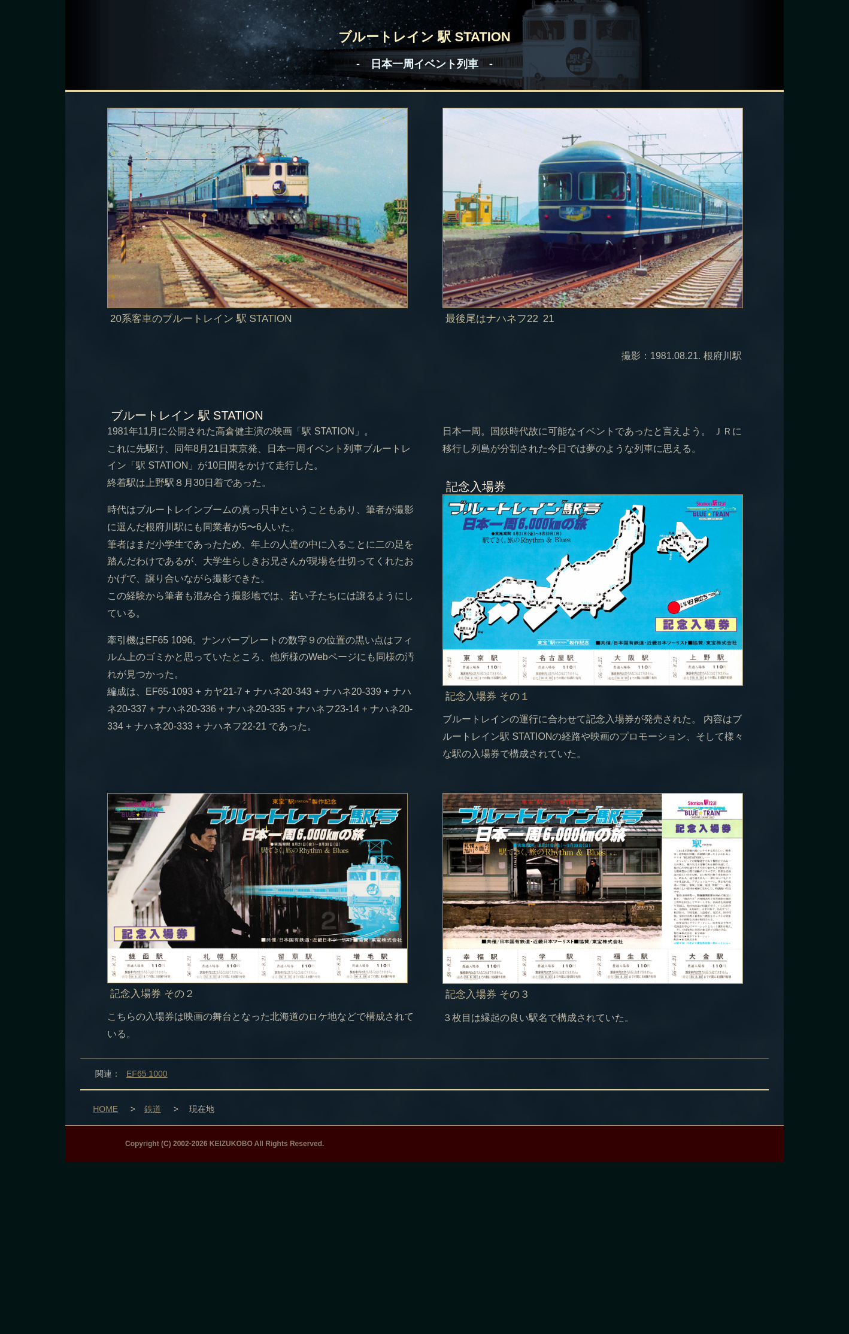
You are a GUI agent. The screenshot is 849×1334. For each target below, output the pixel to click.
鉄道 (152, 1109)
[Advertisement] (424, 1245)
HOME (105, 1109)
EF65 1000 (147, 1073)
